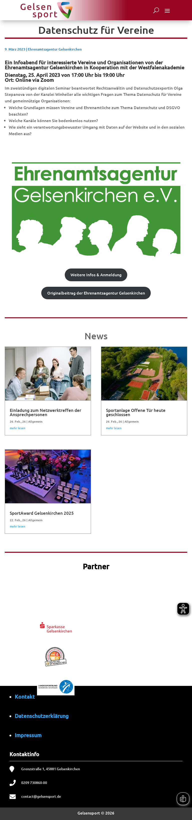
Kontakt (25, 696)
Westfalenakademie (161, 67)
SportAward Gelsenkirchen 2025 (42, 513)
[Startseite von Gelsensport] (46, 10)
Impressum (28, 735)
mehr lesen (17, 428)
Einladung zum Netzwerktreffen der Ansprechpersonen (45, 412)
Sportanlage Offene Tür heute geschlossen (136, 412)
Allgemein (35, 421)
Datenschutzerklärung (41, 715)
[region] (96, 661)
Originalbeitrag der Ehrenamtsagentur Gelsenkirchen (96, 293)
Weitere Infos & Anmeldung (96, 274)
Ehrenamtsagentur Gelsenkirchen (55, 49)
